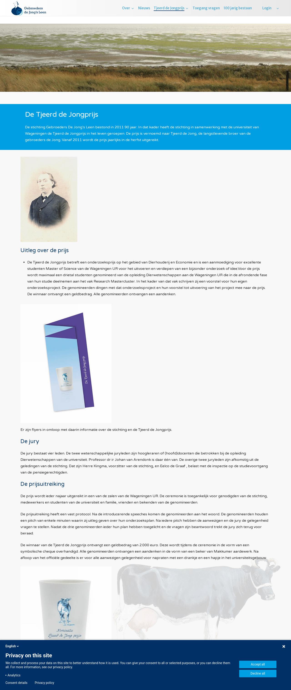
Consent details (16, 683)
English (12, 646)
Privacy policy (44, 683)
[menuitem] (277, 12)
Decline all (258, 673)
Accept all (258, 664)
